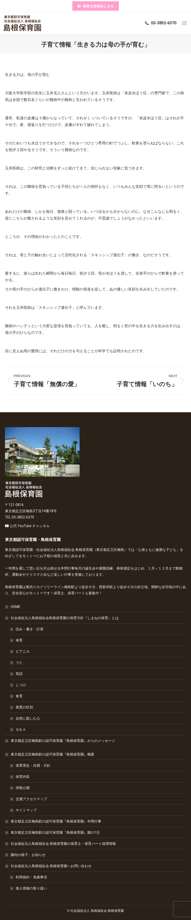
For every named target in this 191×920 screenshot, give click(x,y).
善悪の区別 (24, 707)
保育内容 (23, 777)
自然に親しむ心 (28, 718)
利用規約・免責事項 (31, 877)
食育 (19, 696)
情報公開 (23, 788)
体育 (19, 640)
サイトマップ (26, 810)
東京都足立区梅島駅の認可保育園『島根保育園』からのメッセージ (63, 741)
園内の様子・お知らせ (28, 855)
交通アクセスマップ (31, 799)
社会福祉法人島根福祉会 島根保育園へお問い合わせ (49, 866)
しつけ (21, 685)
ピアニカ (23, 651)
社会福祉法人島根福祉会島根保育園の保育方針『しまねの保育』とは (62, 618)
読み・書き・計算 (30, 629)
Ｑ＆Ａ (21, 729)
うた (19, 663)
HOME (15, 607)
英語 (19, 674)
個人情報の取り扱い (31, 888)
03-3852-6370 (160, 23)
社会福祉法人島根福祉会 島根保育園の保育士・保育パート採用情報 (63, 844)
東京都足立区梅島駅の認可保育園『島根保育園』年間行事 (56, 821)
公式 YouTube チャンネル (30, 526)
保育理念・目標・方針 (33, 765)
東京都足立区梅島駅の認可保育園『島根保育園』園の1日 (55, 832)
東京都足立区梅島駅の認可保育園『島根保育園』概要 (50, 754)
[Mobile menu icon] (184, 23)
